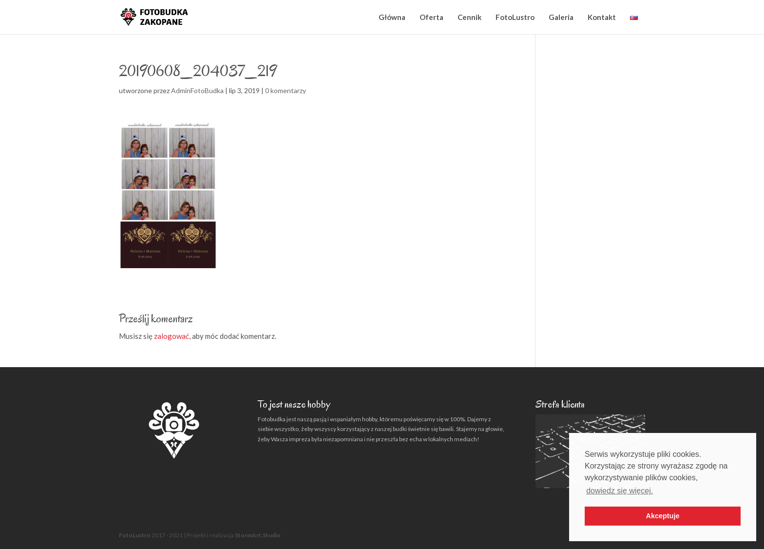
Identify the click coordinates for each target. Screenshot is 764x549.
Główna (392, 17)
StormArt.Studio (258, 535)
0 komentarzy (285, 90)
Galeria (561, 17)
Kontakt (602, 17)
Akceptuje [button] (663, 516)
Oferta (431, 17)
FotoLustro (515, 17)
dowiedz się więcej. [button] (619, 491)
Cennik (469, 17)
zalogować (171, 336)
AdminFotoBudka (197, 90)
